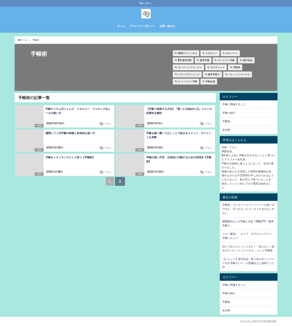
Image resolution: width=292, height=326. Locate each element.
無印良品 (248, 60)
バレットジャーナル (239, 74)
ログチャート (217, 67)
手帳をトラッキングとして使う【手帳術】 (70, 157)
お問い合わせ (167, 26)
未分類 (226, 129)
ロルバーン (232, 53)
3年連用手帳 (185, 60)
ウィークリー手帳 (187, 81)
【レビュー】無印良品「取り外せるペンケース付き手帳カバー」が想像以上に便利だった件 (248, 263)
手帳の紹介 (228, 113)
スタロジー (211, 53)
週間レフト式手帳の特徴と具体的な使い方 (70, 133)
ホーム (121, 26)
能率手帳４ (214, 74)
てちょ (108, 124)
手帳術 (236, 67)
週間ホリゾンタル (187, 53)
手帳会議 (210, 81)
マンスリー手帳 (226, 60)
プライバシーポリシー (142, 26)
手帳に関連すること (234, 104)
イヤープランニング (189, 74)
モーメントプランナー (190, 67)
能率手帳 (205, 60)
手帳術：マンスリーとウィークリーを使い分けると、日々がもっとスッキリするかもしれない (248, 208)
